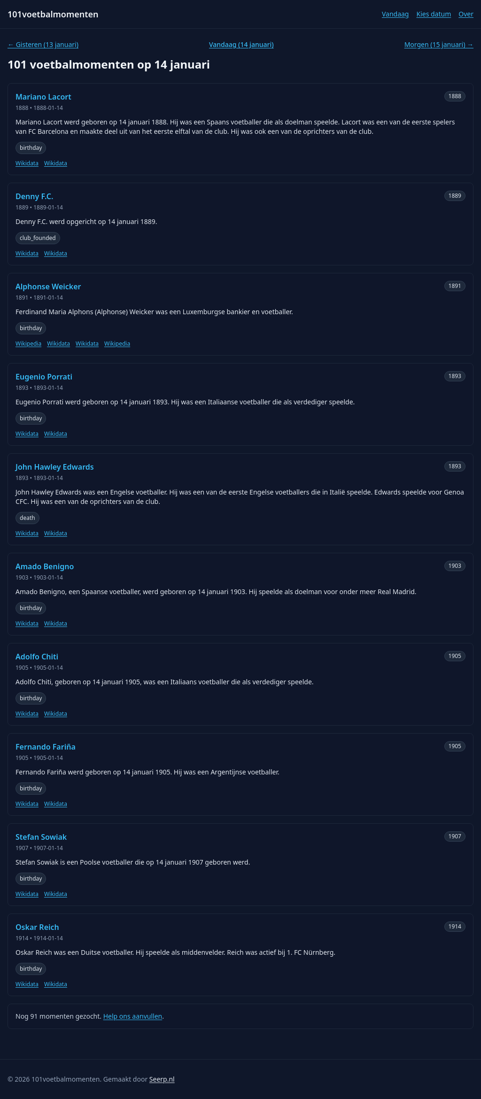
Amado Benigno (45, 566)
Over (465, 13)
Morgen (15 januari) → (438, 44)
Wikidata (27, 163)
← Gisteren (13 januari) (43, 44)
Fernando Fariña (46, 747)
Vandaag (395, 13)
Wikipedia (28, 344)
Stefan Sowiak (41, 837)
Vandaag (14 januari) (241, 44)
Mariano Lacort (43, 97)
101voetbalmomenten (53, 14)
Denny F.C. (34, 196)
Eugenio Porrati (44, 376)
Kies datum (433, 13)
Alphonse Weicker (48, 286)
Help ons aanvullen (133, 1016)
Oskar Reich (37, 927)
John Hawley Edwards (55, 467)
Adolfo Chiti (37, 656)
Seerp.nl (162, 1079)
